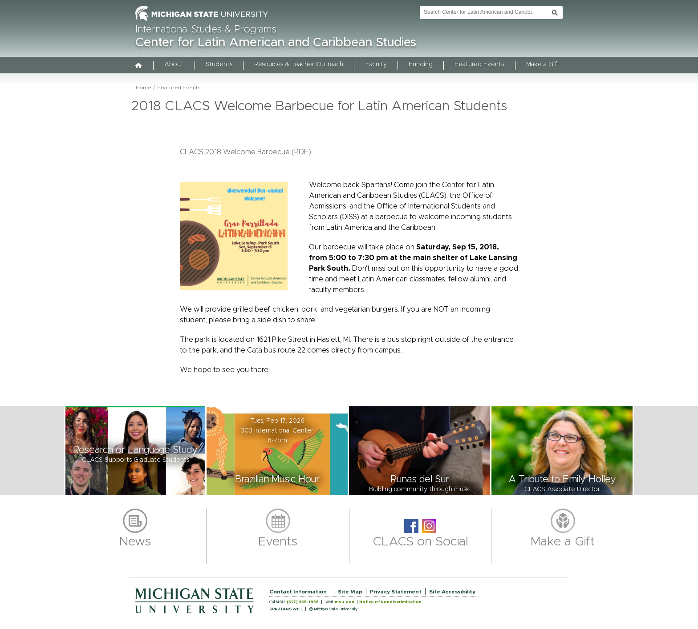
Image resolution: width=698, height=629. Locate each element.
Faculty (376, 64)
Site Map (350, 591)
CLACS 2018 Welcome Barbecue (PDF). (246, 152)
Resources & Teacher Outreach (298, 64)
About (173, 64)
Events (277, 542)
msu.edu (344, 602)
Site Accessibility (452, 591)
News (135, 542)
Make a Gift (543, 64)
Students (219, 64)
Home (143, 87)
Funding (421, 64)
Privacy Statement (396, 591)
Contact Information (298, 591)
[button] (135, 450)
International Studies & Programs (205, 30)
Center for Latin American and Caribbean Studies (275, 42)
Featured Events (479, 64)
